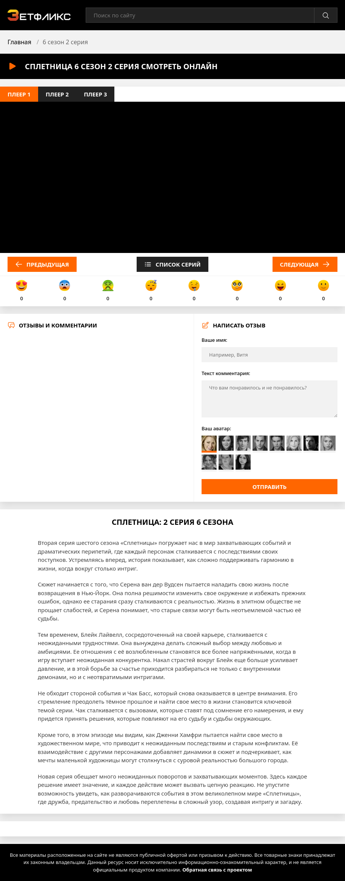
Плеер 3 (95, 94)
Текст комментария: (226, 373)
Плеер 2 (57, 94)
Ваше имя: (214, 340)
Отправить (270, 486)
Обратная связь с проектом (217, 869)
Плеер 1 (19, 94)
